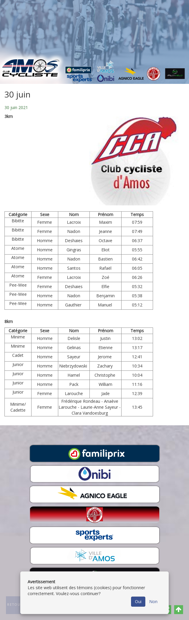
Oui (138, 601)
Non (153, 601)
